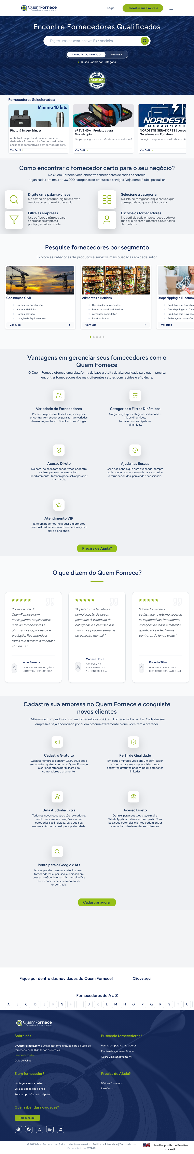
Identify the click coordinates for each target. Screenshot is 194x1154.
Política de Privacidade (105, 1144)
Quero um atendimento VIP (117, 1056)
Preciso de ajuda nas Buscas (117, 1051)
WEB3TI (91, 1148)
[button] (90, 388)
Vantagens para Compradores (118, 1045)
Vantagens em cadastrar (29, 1083)
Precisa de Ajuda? (97, 599)
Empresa (116, 54)
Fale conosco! (27, 1117)
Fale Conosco (108, 1088)
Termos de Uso (128, 1144)
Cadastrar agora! (97, 953)
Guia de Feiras (23, 1060)
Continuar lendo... (25, 1055)
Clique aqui (142, 978)
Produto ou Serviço (86, 54)
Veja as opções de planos (30, 1088)
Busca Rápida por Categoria (97, 62)
